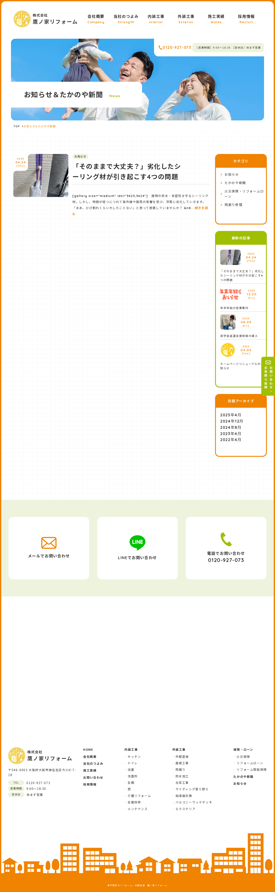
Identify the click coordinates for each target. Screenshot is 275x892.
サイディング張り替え (192, 789)
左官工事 (182, 782)
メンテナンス (138, 809)
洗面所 (133, 776)
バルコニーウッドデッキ (194, 802)
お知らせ (232, 174)
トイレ (133, 763)
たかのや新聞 (235, 183)
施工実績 (216, 19)
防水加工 (182, 776)
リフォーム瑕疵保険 (252, 769)
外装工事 (186, 19)
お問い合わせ (93, 777)
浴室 (131, 769)
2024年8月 (230, 427)
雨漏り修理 (233, 205)
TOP (17, 126)
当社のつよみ (126, 19)
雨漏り (181, 769)
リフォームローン (250, 763)
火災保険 (243, 756)
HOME (88, 749)
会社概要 (95, 19)
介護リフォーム (139, 796)
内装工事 (156, 19)
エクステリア (186, 809)
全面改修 (134, 802)
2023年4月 (230, 433)
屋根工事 (182, 763)
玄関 (131, 782)
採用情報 (246, 19)
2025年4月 (230, 414)
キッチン (134, 756)
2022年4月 (230, 439)
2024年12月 (232, 421)
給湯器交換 (184, 796)
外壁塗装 (182, 756)
